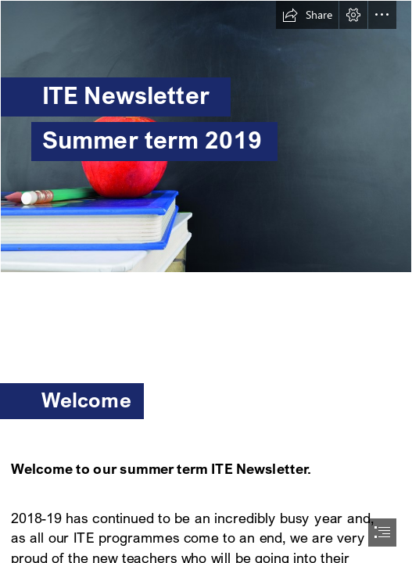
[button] (307, 15)
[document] (206, 281)
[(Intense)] (206, 136)
